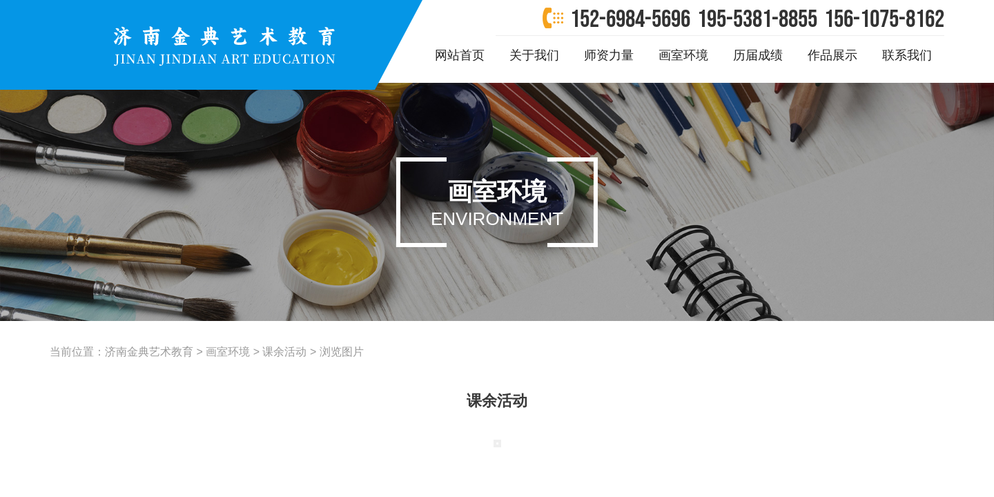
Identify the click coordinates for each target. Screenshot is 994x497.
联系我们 (907, 55)
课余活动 (284, 352)
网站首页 (460, 55)
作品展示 (832, 55)
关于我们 (534, 55)
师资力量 (609, 55)
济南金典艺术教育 (149, 352)
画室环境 (683, 55)
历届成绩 (758, 55)
